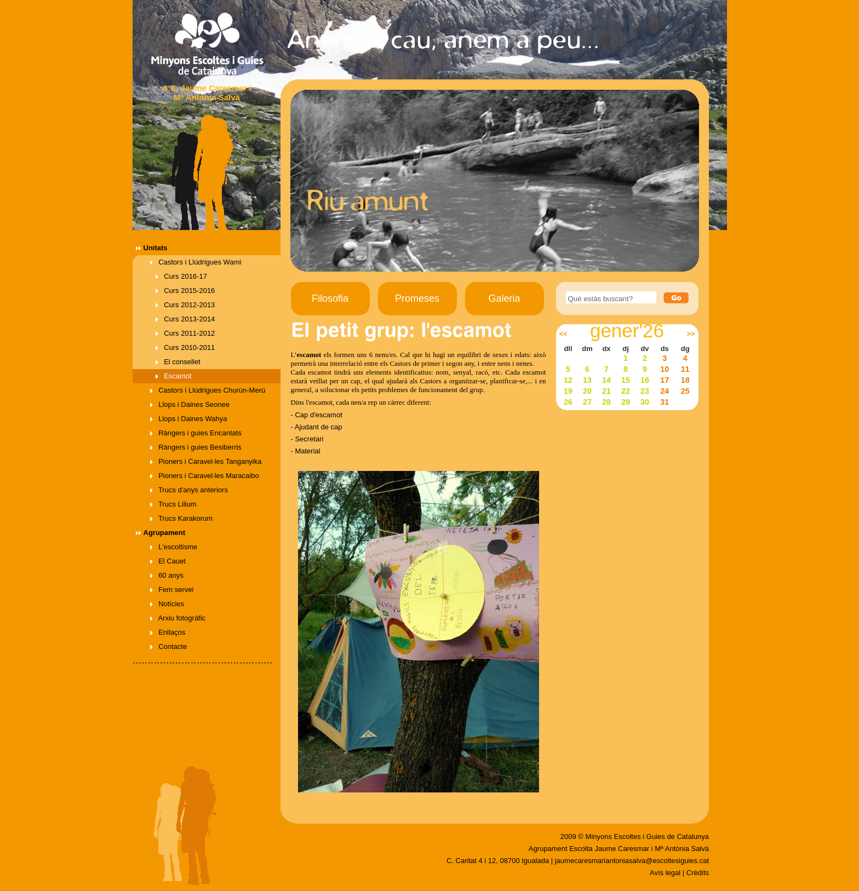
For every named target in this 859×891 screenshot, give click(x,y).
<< (563, 334)
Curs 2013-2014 (185, 319)
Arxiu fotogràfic (178, 618)
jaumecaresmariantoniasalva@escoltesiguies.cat (632, 860)
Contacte (168, 646)
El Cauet (168, 561)
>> (690, 334)
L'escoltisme (174, 547)
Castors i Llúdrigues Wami (196, 262)
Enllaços (168, 632)
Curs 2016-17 (181, 276)
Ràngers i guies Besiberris (196, 447)
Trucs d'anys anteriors (189, 490)
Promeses (417, 298)
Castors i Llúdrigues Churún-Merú (208, 390)
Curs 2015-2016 (185, 290)
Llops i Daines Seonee (190, 404)
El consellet (178, 362)
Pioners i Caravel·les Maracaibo (204, 476)
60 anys (167, 575)
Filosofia (330, 298)
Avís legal (665, 873)
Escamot (174, 376)
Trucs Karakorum (181, 518)
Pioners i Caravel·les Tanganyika (206, 461)
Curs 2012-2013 (185, 305)
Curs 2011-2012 (185, 333)
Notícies (167, 604)
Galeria (504, 298)
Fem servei (172, 589)
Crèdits (697, 873)
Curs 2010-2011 (185, 347)
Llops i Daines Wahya (188, 419)
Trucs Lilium (173, 504)
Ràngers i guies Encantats (196, 433)
